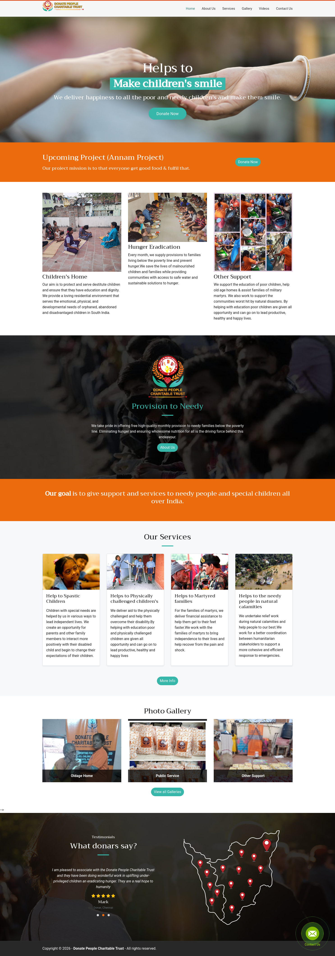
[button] (98, 915)
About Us (209, 9)
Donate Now (167, 113)
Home (190, 9)
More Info (167, 681)
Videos (264, 9)
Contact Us (284, 9)
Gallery (247, 9)
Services (228, 9)
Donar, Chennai (103, 907)
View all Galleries (167, 792)
